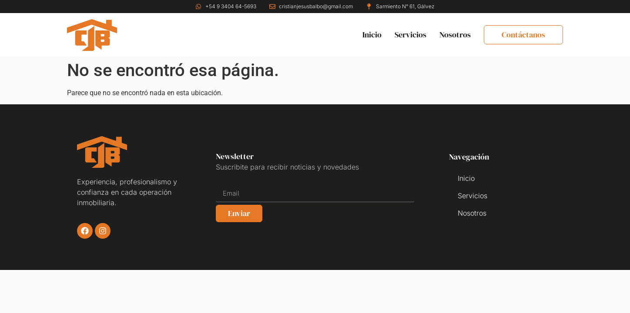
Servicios (410, 34)
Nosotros (455, 34)
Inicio (372, 34)
